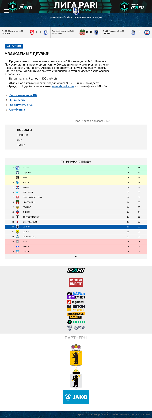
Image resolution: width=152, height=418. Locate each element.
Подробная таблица (76, 256)
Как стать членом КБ (23, 95)
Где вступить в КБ (21, 105)
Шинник (22, 135)
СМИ (19, 140)
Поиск (21, 145)
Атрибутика (17, 109)
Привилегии (17, 100)
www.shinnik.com (63, 86)
